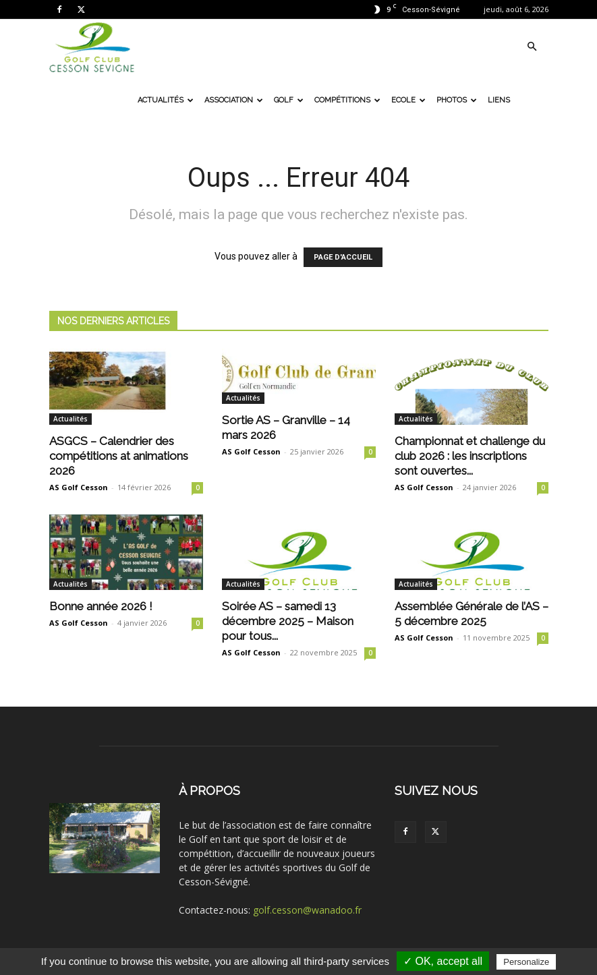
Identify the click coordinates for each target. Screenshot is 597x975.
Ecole (408, 100)
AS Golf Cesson (78, 487)
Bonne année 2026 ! (100, 606)
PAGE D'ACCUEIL (343, 257)
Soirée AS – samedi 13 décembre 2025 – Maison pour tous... (287, 621)
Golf (289, 100)
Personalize (526, 962)
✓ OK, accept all (442, 961)
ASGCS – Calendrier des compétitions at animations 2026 (118, 455)
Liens (499, 100)
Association (233, 100)
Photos (456, 100)
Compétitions (347, 100)
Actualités (166, 100)
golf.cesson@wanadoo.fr (307, 910)
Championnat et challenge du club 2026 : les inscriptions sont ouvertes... (470, 455)
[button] (532, 46)
